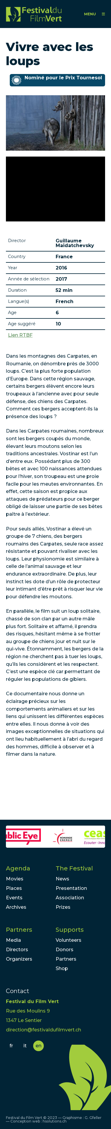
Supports (70, 929)
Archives (16, 907)
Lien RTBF (20, 335)
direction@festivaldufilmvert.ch (43, 1030)
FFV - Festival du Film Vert (33, 14)
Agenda (18, 868)
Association (70, 897)
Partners (19, 929)
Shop (62, 968)
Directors (17, 949)
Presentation (71, 888)
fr (11, 1046)
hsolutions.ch (55, 1121)
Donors (64, 949)
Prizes (63, 907)
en (38, 1046)
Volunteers (68, 940)
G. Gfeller (93, 1117)
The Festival (74, 868)
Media (13, 940)
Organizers (19, 959)
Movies (14, 879)
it (25, 1046)
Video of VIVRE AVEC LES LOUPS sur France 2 (55, 189)
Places (14, 888)
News (62, 879)
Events (14, 897)
